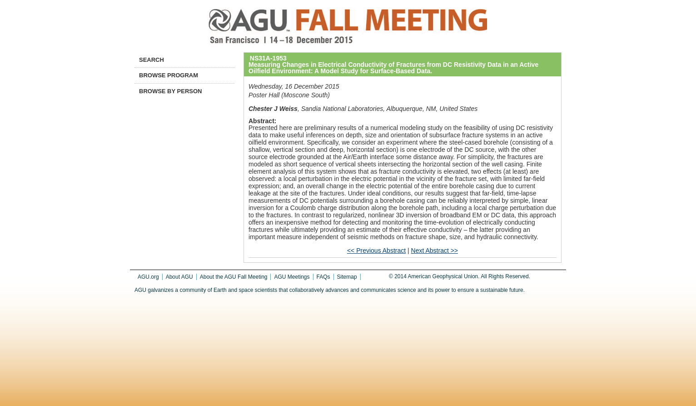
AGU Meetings (291, 277)
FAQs (323, 277)
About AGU (179, 277)
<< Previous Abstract (376, 250)
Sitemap (347, 277)
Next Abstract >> (434, 250)
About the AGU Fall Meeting (234, 277)
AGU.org (148, 277)
